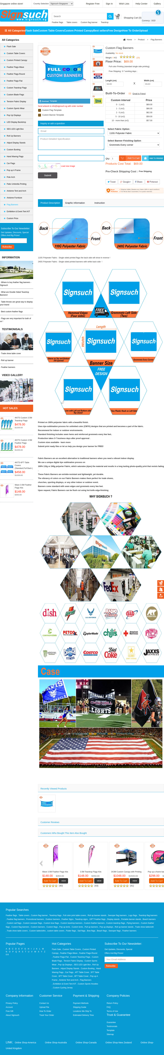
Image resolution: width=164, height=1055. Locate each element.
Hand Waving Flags (15, 156)
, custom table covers (55, 931)
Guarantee (111, 1022)
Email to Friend (139, 94)
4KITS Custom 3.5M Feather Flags (23, 441)
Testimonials (112, 1026)
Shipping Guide (79, 1007)
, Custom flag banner (39, 915)
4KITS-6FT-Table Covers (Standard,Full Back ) (24, 465)
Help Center (141, 3)
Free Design (115, 30)
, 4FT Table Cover (81, 972)
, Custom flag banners (20, 927)
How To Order (130, 30)
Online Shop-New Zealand (118, 1042)
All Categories (16, 30)
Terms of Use (112, 1011)
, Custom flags (51, 927)
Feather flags (57, 22)
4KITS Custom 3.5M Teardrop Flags (23, 419)
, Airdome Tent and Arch (68, 980)
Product (141, 40)
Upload (143, 30)
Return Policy (112, 1003)
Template (111, 1030)
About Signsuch (12, 1015)
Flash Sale (31, 30)
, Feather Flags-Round (87, 953)
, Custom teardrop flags (115, 923)
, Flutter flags (71, 931)
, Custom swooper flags (32, 923)
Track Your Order (46, 1015)
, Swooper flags (114, 931)
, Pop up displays (106, 927)
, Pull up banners (91, 927)
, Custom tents (77, 927)
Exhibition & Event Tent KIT (18, 211)
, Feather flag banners (15, 919)
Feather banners (8, 367)
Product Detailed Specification (71, 143)
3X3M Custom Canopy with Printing (126, 872)
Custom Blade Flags (15, 95)
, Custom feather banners (94, 923)
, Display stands (113, 919)
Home (129, 40)
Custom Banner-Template (53, 115)
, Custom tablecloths (37, 931)
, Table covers (23, 915)
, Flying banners (133, 923)
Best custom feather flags (12, 311)
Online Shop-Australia (56, 1042)
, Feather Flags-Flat (60, 957)
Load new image (68, 166)
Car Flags (11, 163)
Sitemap (110, 1034)
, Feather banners (128, 931)
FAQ (109, 1007)
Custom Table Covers (51, 30)
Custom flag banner (89, 22)
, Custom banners (37, 927)
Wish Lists (124, 3)
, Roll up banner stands (97, 915)
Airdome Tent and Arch (16, 191)
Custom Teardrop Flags (17, 88)
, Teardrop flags (55, 915)
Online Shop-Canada (86, 1042)
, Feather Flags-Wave (68, 953)
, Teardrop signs (81, 919)
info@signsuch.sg (59, 106)
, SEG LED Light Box (82, 965)
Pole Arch (11, 177)
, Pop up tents (64, 927)
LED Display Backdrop (16, 122)
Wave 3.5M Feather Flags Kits (23, 486)
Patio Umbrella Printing (16, 184)
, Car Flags (69, 972)
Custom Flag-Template (52, 110)
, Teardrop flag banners (147, 915)
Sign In (109, 3)
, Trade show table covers (17, 931)
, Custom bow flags (51, 923)
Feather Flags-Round (16, 74)
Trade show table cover (11, 353)
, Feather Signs (67, 919)
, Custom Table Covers (71, 949)
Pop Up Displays (14, 115)
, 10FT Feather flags (97, 919)
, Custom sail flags (14, 923)
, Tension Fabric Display (73, 961)
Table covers (71, 22)
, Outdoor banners (52, 919)
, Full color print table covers (74, 915)
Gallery (157, 3)
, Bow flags (91, 931)
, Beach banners (149, 919)
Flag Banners (12, 205)
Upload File (44, 1007)
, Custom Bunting (87, 968)
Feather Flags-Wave (15, 67)
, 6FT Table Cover (65, 976)
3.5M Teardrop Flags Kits (90, 872)
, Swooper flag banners (117, 915)
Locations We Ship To (82, 1011)
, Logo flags (132, 915)
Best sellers (100, 30)
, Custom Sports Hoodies (87, 984)
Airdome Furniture (14, 198)
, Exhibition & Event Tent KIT (64, 984)
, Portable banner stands (131, 919)
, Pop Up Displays (64, 965)
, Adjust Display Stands (69, 968)
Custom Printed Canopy (78, 30)
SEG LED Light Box (15, 129)
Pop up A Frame (13, 170)
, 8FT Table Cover (81, 976)
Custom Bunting (13, 150)
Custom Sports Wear (16, 108)
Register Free (93, 3)
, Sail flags (81, 931)
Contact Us (44, 1003)
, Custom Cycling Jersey (62, 988)
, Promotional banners (35, 919)
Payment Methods (81, 1003)
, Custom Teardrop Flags (79, 957)
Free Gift (9, 1011)
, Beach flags (101, 931)
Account (9, 1007)
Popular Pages (15, 943)
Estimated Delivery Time (83, 1015)
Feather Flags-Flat (14, 81)
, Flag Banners (85, 980)
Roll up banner (7, 360)
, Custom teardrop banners (71, 923)
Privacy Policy (12, 1003)
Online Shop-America (25, 1042)
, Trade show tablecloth (144, 927)
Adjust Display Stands (16, 143)
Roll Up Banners (14, 136)
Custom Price (12, 218)
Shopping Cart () (132, 17)
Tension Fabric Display (16, 101)
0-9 (7, 954)
